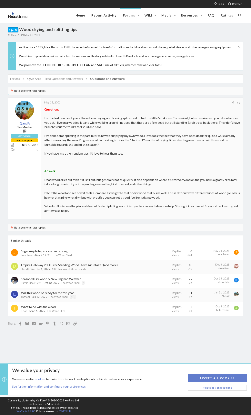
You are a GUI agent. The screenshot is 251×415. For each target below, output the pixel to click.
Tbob (24, 311)
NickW (225, 296)
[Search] (239, 15)
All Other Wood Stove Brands (69, 269)
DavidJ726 (27, 269)
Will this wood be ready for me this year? (48, 293)
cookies (40, 379)
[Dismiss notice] (238, 47)
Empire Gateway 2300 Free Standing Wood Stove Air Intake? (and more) (69, 265)
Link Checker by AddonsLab (44, 404)
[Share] (233, 103)
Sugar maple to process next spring (44, 251)
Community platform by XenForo (43, 400)
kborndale (223, 282)
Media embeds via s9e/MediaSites (58, 407)
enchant (25, 296)
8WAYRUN (65, 411)
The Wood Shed (62, 255)
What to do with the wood (38, 307)
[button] (138, 15)
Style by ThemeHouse (23, 407)
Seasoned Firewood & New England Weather (51, 279)
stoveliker (223, 268)
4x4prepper (222, 310)
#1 (238, 102)
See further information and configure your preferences (49, 386)
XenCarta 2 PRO (25, 411)
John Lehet (27, 255)
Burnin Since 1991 (31, 282)
